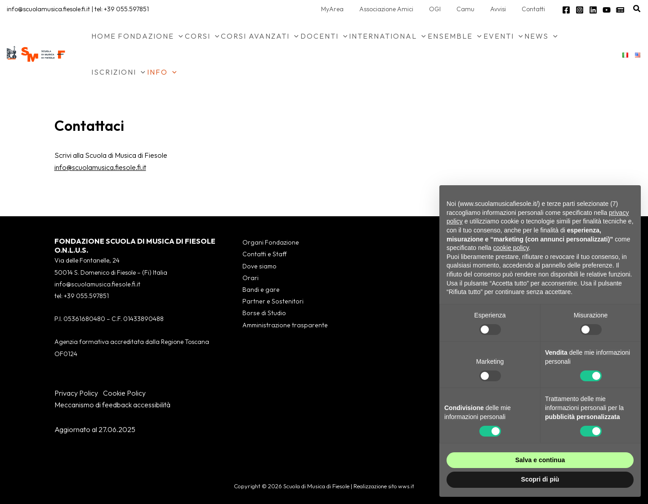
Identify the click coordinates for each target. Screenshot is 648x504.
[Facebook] (566, 10)
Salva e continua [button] (540, 460)
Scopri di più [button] (540, 479)
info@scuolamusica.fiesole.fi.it (48, 9)
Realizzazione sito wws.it (384, 486)
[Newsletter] (620, 10)
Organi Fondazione (269, 242)
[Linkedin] (593, 10)
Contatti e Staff (263, 254)
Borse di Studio (262, 314)
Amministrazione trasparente (283, 325)
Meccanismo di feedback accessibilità (112, 404)
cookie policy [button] (511, 247)
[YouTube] (607, 10)
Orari (249, 278)
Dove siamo (258, 266)
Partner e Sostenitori (270, 302)
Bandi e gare (259, 290)
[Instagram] (580, 10)
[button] (637, 9)
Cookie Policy (124, 392)
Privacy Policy (76, 392)
